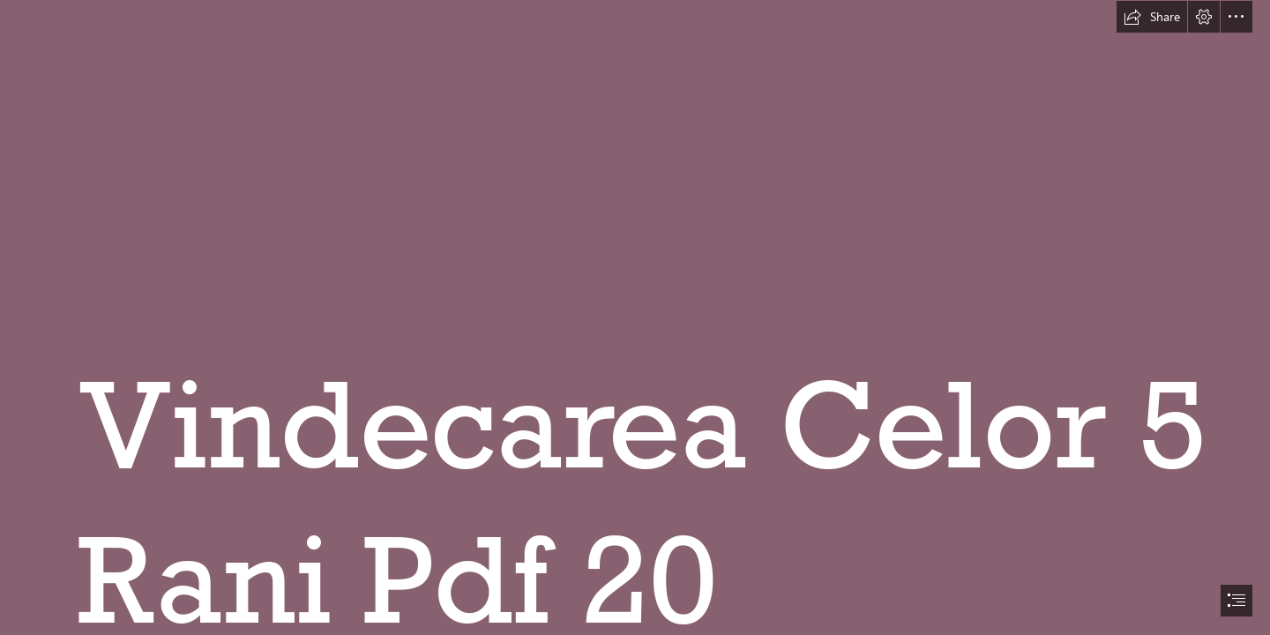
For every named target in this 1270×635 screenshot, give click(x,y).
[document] (635, 317)
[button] (1152, 17)
